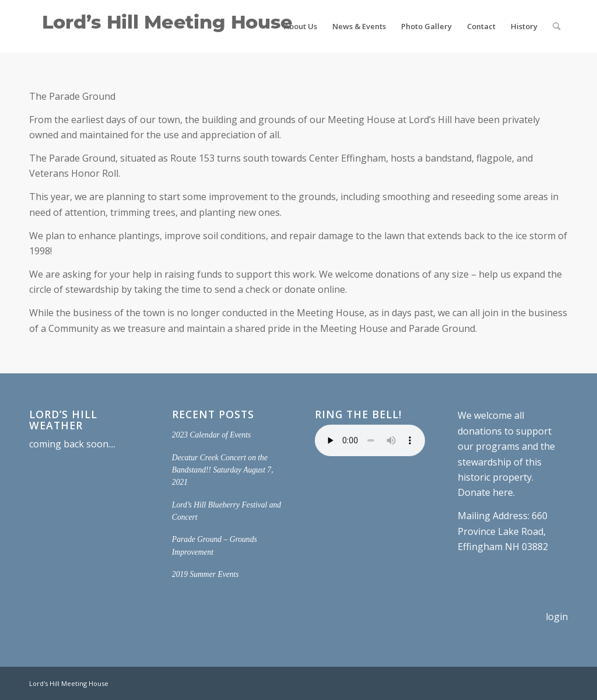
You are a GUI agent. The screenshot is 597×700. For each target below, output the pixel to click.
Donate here (485, 492)
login (557, 616)
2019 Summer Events (205, 574)
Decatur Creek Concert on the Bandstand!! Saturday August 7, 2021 (222, 470)
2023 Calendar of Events (211, 434)
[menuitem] (300, 26)
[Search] (556, 26)
